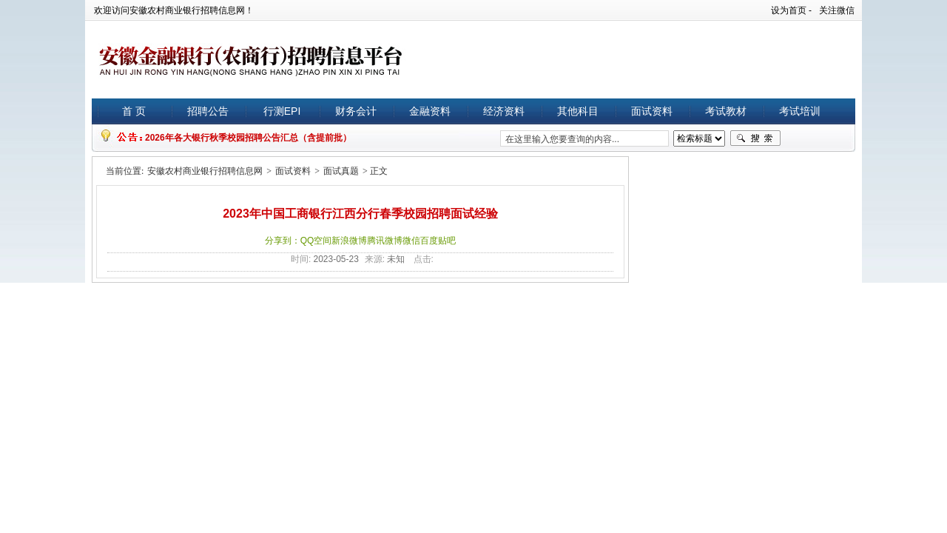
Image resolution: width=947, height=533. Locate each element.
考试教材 (726, 111)
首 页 (134, 111)
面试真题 (341, 171)
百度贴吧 (438, 240)
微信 (411, 240)
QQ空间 (316, 240)
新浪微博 (349, 240)
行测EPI (282, 111)
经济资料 (504, 111)
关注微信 (837, 10)
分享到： (282, 240)
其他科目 (578, 111)
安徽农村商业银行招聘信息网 (205, 171)
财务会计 (356, 111)
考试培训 (799, 111)
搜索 (755, 138)
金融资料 (430, 111)
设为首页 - (791, 10)
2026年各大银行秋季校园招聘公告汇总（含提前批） (248, 138)
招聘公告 (208, 111)
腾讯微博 (384, 240)
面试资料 (652, 111)
